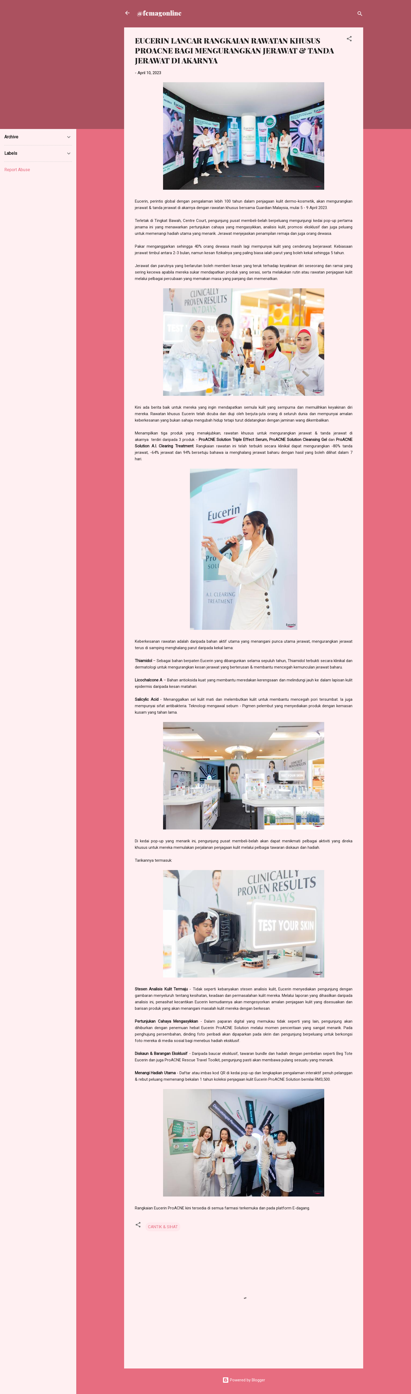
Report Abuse (17, 169)
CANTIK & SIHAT (163, 1226)
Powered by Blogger (243, 1380)
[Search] (360, 14)
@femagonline (159, 13)
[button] (349, 39)
